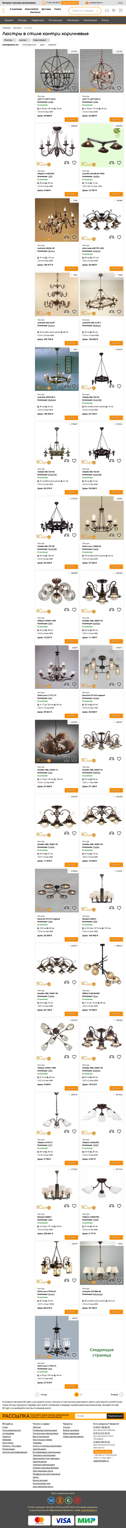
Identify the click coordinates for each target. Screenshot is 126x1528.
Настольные (90, 20)
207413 (118, 1094)
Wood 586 (97, 400)
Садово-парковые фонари (46, 1468)
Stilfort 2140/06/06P (91, 993)
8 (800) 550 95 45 (101, 1442)
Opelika (96, 176)
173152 (73, 1169)
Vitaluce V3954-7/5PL (46, 621)
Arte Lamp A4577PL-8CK (93, 248)
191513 (73, 1020)
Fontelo (51, 847)
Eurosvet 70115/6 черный (93, 695)
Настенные (73, 20)
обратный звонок (70, 3)
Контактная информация (14, 1452)
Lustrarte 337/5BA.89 (91, 1291)
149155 (73, 796)
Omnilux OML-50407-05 (92, 844)
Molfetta (96, 623)
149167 (118, 722)
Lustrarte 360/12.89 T (91, 323)
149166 (118, 1020)
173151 (118, 871)
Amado (96, 698)
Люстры (22, 20)
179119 (118, 349)
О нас (5, 1427)
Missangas (98, 1294)
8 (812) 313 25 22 (101, 1433)
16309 (74, 647)
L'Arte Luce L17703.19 (46, 1366)
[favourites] (74, 88)
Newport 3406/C (89, 919)
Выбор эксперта (71, 1430)
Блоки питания (40, 1480)
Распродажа (8, 1449)
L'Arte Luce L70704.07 (46, 1291)
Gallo (50, 921)
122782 (118, 51)
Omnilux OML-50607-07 (92, 770)
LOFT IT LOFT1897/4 (91, 99)
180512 (118, 945)
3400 (95, 921)
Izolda (50, 102)
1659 (50, 176)
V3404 (95, 1220)
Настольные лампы (42, 1439)
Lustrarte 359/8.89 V (46, 397)
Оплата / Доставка (11, 1446)
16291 (118, 498)
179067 (73, 424)
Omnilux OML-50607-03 (92, 621)
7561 (74, 275)
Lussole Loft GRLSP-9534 (93, 173)
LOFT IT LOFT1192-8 (46, 99)
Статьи (66, 1427)
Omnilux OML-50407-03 (47, 844)
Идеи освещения (71, 1433)
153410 (73, 722)
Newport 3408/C (44, 1217)
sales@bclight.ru (96, 3)
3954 (50, 623)
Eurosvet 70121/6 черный (48, 919)
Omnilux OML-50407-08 (47, 993)
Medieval (97, 325)
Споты (105, 20)
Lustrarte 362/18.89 (45, 323)
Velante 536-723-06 (45, 472)
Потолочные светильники (45, 1433)
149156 (118, 796)
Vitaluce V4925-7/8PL (46, 1068)
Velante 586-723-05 (90, 472)
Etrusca (51, 251)
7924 (119, 1243)
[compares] (67, 88)
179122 (118, 424)
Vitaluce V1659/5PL (45, 173)
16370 (74, 1243)
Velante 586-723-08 (45, 546)
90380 (118, 200)
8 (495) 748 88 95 (101, 1427)
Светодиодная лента (43, 1471)
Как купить (7, 1443)
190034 (73, 126)
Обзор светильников (73, 1436)
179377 (118, 647)
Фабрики (6, 1439)
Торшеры (37, 1443)
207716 (118, 1169)
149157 (73, 945)
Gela (50, 698)
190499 (73, 573)
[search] (97, 10)
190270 (73, 1094)
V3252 (95, 1145)
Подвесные (38, 20)
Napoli (95, 549)
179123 (73, 498)
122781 (73, 51)
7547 (74, 349)
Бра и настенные (41, 1436)
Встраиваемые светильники (47, 1452)
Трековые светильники (44, 1455)
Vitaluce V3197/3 (44, 1142)
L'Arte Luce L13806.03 (91, 546)
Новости (6, 1436)
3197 (50, 1145)
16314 (74, 1318)
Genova (51, 1294)
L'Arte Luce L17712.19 (46, 695)
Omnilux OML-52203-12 (47, 770)
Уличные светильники (44, 1465)
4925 (50, 1071)
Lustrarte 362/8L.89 (45, 248)
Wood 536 (52, 474)
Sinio (50, 773)
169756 (118, 126)
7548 (119, 275)
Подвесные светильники (45, 1430)
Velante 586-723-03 (90, 397)
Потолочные (55, 20)
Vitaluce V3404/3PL (90, 1217)
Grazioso (97, 251)
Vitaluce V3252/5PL (90, 1142)
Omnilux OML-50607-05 (92, 1068)
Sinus (95, 996)
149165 (118, 573)
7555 (74, 200)
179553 (73, 871)
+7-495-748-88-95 (53, 3)
